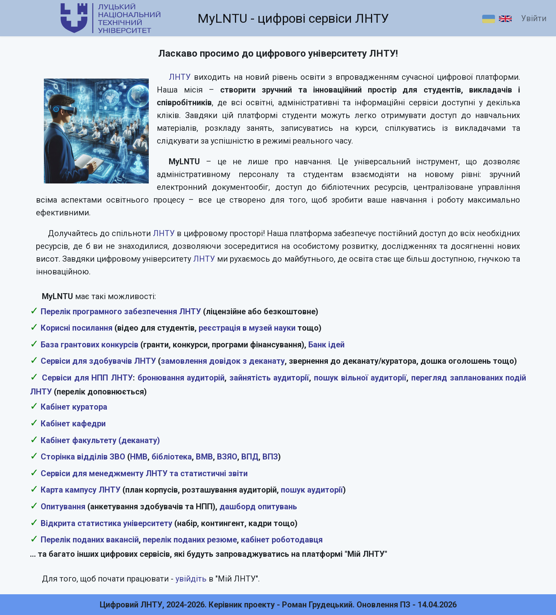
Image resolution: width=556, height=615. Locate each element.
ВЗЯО (227, 456)
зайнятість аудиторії (269, 377)
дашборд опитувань (258, 506)
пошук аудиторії (312, 490)
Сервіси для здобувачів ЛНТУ (98, 361)
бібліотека (172, 456)
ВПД (249, 456)
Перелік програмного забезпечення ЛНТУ (121, 311)
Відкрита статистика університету (106, 523)
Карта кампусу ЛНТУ (80, 490)
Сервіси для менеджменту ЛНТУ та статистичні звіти (144, 473)
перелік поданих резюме (190, 539)
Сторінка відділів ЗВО (83, 456)
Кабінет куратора (74, 407)
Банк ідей (326, 344)
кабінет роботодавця (282, 539)
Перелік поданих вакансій (90, 539)
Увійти (533, 18)
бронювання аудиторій (181, 377)
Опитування (63, 506)
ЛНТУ (180, 77)
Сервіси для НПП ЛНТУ (87, 377)
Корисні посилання (76, 328)
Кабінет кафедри (73, 423)
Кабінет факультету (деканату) (100, 440)
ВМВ (204, 456)
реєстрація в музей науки (247, 328)
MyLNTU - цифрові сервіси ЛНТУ (293, 18)
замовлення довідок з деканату (223, 361)
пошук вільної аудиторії (360, 377)
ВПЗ (270, 456)
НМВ (139, 456)
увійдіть (191, 578)
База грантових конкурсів (89, 344)
